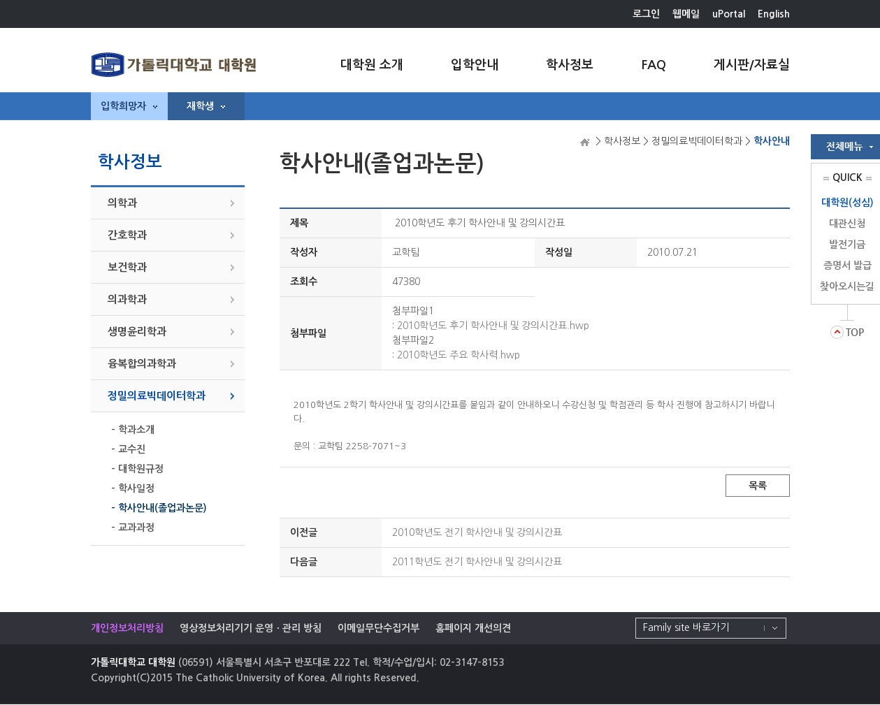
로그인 (646, 14)
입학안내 (474, 65)
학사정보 (569, 65)
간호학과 (127, 235)
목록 (758, 485)
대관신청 (847, 223)
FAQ (653, 65)
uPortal (728, 14)
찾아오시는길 (847, 286)
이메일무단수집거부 (378, 628)
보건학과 (127, 267)
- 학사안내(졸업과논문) (159, 508)
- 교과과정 (132, 527)
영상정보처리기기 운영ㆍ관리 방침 (251, 628)
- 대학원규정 (137, 469)
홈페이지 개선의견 (473, 628)
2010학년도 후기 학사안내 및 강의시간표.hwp (493, 325)
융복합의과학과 (142, 363)
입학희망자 (129, 106)
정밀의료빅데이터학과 (156, 396)
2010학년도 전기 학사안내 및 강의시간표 (477, 532)
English (774, 14)
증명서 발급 (847, 265)
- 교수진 (128, 449)
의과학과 (127, 299)
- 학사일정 (132, 488)
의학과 (122, 203)
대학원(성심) (847, 203)
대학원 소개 (371, 65)
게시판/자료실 (752, 65)
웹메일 (686, 14)
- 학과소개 (132, 430)
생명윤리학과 (137, 331)
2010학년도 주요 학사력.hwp (458, 355)
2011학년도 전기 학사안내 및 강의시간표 (477, 562)
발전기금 (847, 244)
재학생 (206, 106)
